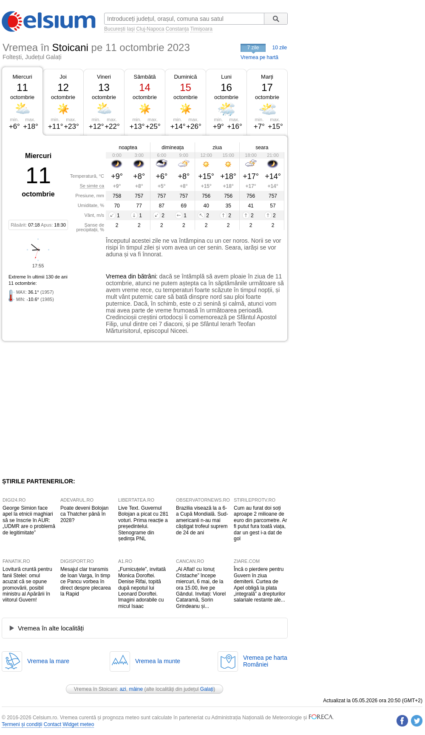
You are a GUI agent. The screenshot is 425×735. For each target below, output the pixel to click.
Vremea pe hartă (259, 57)
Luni (226, 77)
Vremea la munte (157, 661)
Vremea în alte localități (51, 628)
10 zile (279, 48)
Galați (206, 689)
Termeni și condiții (22, 724)
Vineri (104, 77)
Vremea (116, 276)
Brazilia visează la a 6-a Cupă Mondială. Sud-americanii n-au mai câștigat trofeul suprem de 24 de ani (202, 520)
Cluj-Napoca (150, 29)
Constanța (177, 29)
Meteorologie (287, 718)
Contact (52, 724)
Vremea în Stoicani (95, 689)
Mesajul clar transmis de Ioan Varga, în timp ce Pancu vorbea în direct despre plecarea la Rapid (85, 581)
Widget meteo (78, 724)
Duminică (185, 77)
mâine (136, 689)
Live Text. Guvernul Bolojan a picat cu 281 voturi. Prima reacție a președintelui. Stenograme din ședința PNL (143, 523)
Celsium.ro (45, 718)
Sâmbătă (144, 77)
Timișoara (201, 29)
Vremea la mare (48, 661)
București (114, 29)
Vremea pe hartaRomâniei (265, 661)
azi (122, 689)
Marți (267, 77)
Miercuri (22, 77)
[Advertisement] (71, 409)
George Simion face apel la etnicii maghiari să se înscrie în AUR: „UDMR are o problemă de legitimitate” (29, 520)
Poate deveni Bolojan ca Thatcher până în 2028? (84, 514)
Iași (131, 29)
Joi (63, 77)
